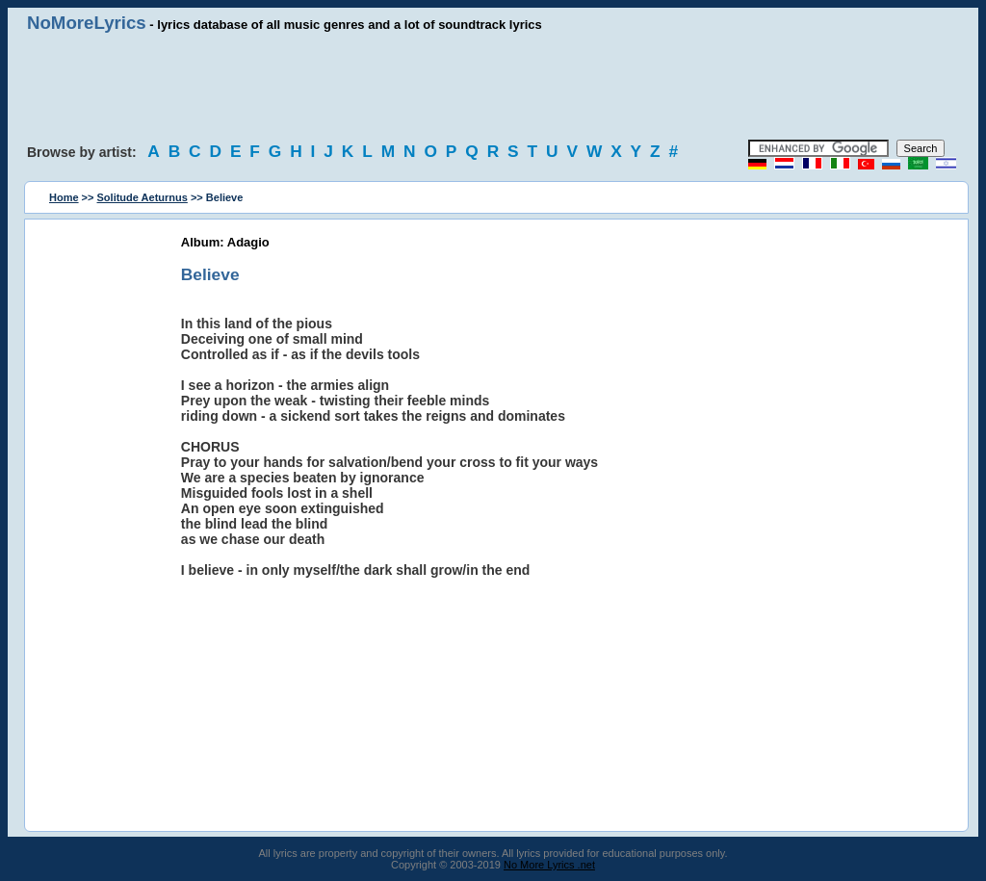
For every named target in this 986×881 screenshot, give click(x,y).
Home (64, 197)
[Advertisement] (493, 86)
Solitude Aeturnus (142, 197)
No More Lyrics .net (549, 864)
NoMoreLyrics (86, 23)
